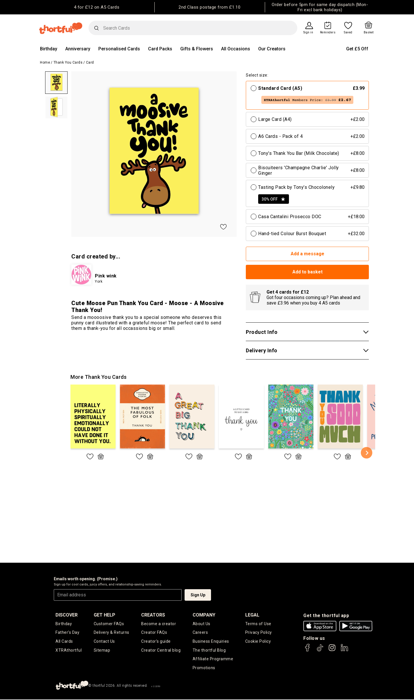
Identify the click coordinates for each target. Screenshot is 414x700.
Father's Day (67, 632)
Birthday (48, 49)
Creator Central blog (161, 650)
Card (90, 62)
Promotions (204, 668)
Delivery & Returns (111, 632)
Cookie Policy (258, 641)
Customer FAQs (109, 623)
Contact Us (104, 641)
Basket (369, 32)
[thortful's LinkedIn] (344, 650)
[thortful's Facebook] (307, 650)
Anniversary (77, 49)
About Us (201, 623)
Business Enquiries (211, 641)
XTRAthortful (68, 650)
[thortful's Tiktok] (320, 650)
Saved (348, 32)
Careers (200, 632)
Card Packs (160, 49)
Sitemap (102, 650)
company (204, 615)
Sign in (308, 32)
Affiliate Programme (213, 659)
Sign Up (198, 595)
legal (252, 615)
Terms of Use (258, 623)
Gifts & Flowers (196, 49)
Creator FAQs (154, 632)
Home (45, 62)
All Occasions (235, 49)
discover (66, 615)
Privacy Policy (258, 632)
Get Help (104, 615)
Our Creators (271, 49)
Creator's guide (156, 641)
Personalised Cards (119, 49)
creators (153, 615)
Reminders (328, 32)
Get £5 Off (357, 49)
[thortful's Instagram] (332, 650)
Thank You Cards (68, 62)
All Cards (64, 641)
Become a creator (158, 623)
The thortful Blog (209, 650)
